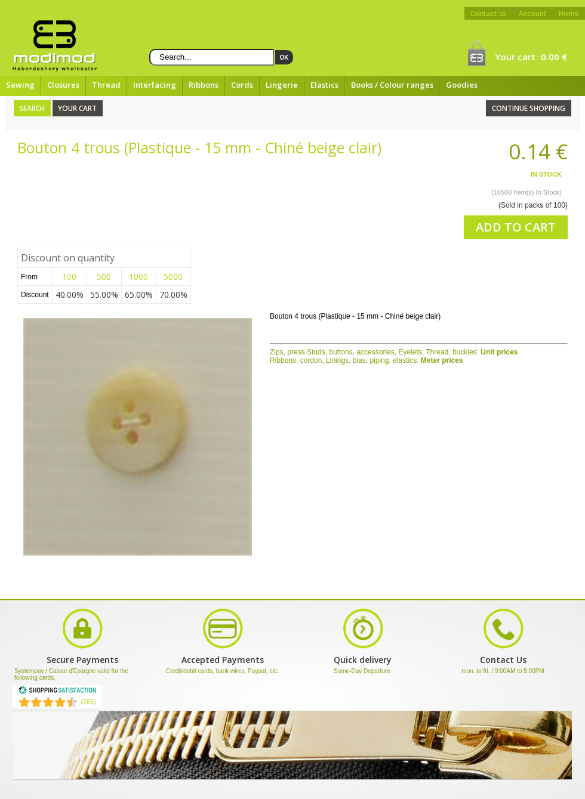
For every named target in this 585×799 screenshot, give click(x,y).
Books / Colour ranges (392, 84)
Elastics (324, 84)
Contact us (488, 13)
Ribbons (203, 84)
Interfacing (154, 84)
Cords (242, 84)
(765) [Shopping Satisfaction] (88, 701)
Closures (63, 84)
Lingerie (282, 84)
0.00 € (554, 57)
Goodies (462, 84)
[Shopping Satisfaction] (57, 692)
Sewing (20, 84)
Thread (106, 84)
